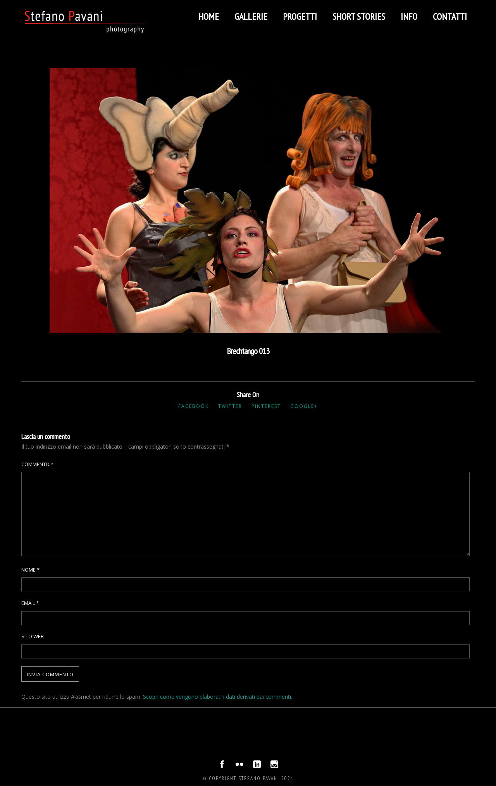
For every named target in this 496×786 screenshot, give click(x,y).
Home (208, 16)
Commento (37, 464)
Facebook (193, 406)
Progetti (300, 16)
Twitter (230, 406)
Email (30, 602)
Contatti (450, 16)
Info (409, 16)
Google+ (304, 406)
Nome (30, 569)
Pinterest (266, 406)
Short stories (358, 16)
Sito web (32, 636)
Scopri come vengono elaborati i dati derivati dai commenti (217, 696)
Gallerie (250, 16)
